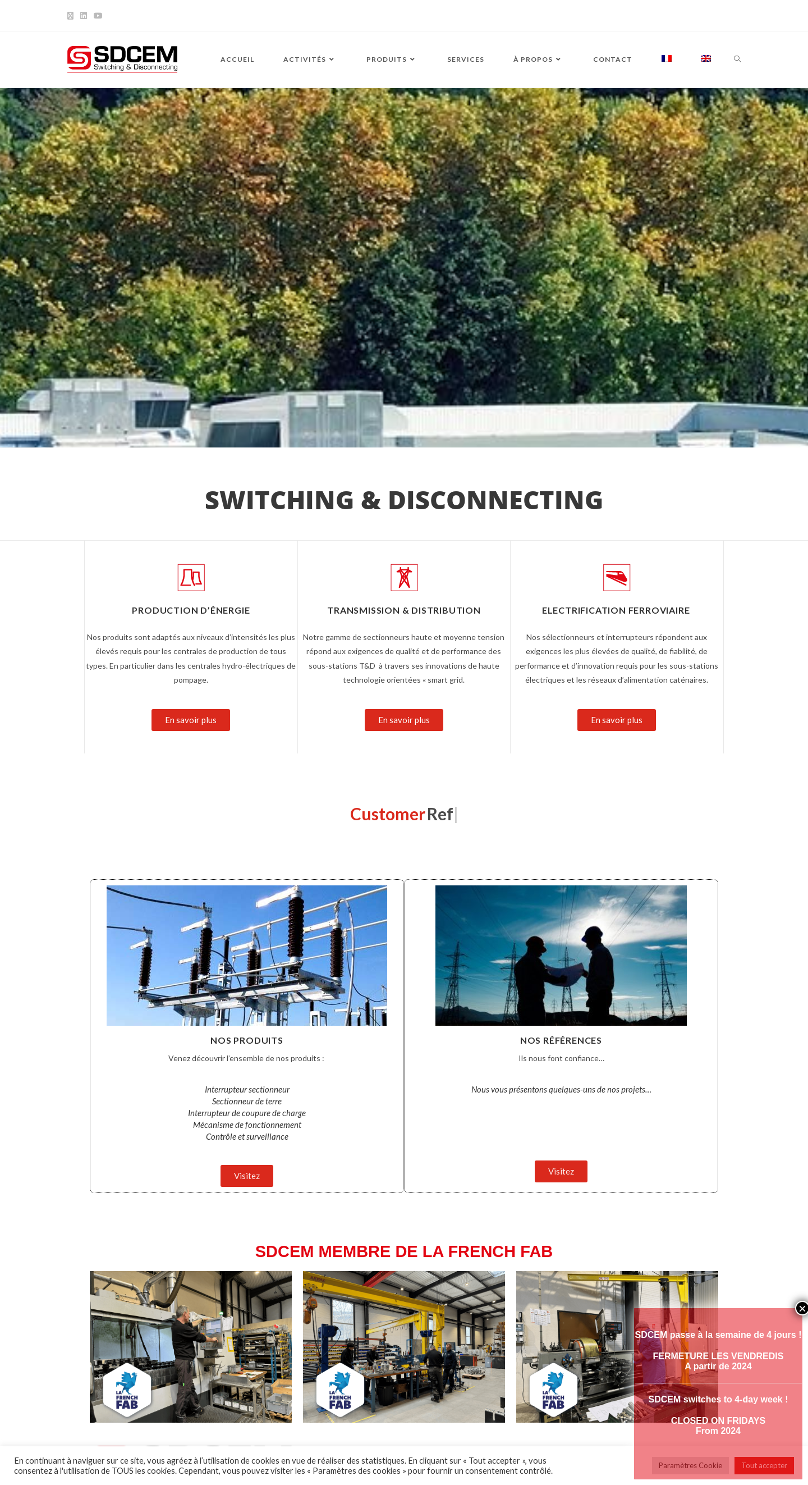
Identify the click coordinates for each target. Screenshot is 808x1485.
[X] (72, 15)
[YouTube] (98, 15)
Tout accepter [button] (764, 1465)
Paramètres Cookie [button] (690, 1465)
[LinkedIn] (83, 15)
